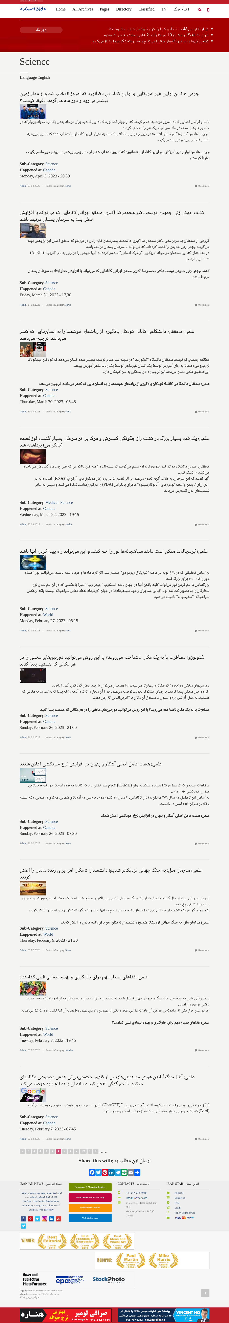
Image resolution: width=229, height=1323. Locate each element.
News (68, 209)
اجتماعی (41, 1220)
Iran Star (27, 1224)
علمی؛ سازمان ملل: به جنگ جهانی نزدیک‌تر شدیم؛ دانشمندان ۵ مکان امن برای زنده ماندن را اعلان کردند (111, 896)
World (48, 637)
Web (41, 1233)
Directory (124, 10)
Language (28, 100)
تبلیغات (33, 1220)
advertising (27, 1228)
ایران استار (57, 1216)
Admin (23, 209)
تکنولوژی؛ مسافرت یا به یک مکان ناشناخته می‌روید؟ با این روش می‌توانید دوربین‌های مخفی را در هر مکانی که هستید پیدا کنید (112, 683)
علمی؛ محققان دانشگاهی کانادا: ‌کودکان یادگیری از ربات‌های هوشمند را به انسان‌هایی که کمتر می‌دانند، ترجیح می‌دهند (107, 358)
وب (38, 1216)
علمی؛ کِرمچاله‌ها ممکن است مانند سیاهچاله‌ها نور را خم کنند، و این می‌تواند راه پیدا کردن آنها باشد (114, 574)
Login (177, 1231)
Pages (104, 10)
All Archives (82, 10)
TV (164, 10)
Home (22, 26)
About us (179, 1216)
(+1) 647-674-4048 (136, 1216)
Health (68, 547)
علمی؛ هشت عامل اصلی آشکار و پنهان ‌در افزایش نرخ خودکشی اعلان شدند (91, 786)
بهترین (49, 1216)
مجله (43, 1216)
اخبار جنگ (181, 10)
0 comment (203, 209)
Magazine (40, 1228)
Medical (52, 525)
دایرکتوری (32, 1216)
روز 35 (41, 52)
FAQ (177, 1226)
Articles (69, 1073)
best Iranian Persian (43, 1224)
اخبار (47, 1220)
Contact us (180, 1221)
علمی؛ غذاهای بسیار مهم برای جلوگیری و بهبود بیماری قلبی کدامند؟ (84, 999)
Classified (146, 10)
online (50, 1228)
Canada (49, 193)
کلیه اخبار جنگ (41, 36)
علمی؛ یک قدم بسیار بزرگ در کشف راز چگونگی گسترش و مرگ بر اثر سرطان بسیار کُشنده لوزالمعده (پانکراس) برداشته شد (114, 465)
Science (51, 187)
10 (83, 1174)
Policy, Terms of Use (185, 1236)
